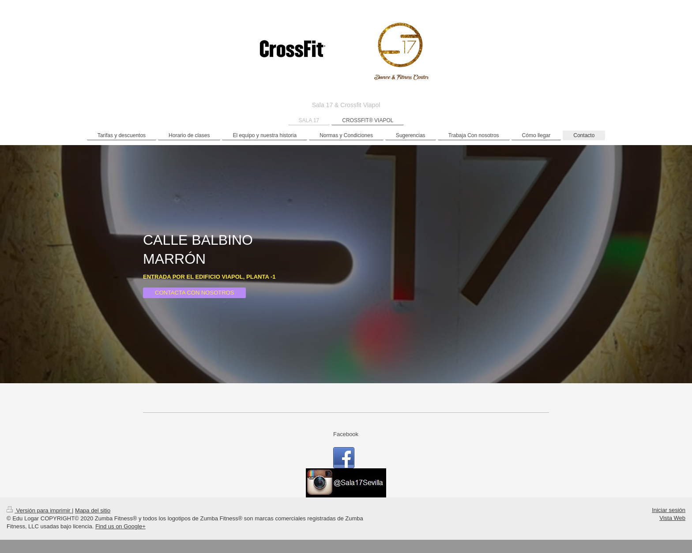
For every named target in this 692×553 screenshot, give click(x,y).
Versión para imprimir (39, 510)
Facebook (345, 434)
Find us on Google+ (120, 526)
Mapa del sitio (92, 510)
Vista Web (672, 518)
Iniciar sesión (668, 510)
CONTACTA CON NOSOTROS (194, 292)
